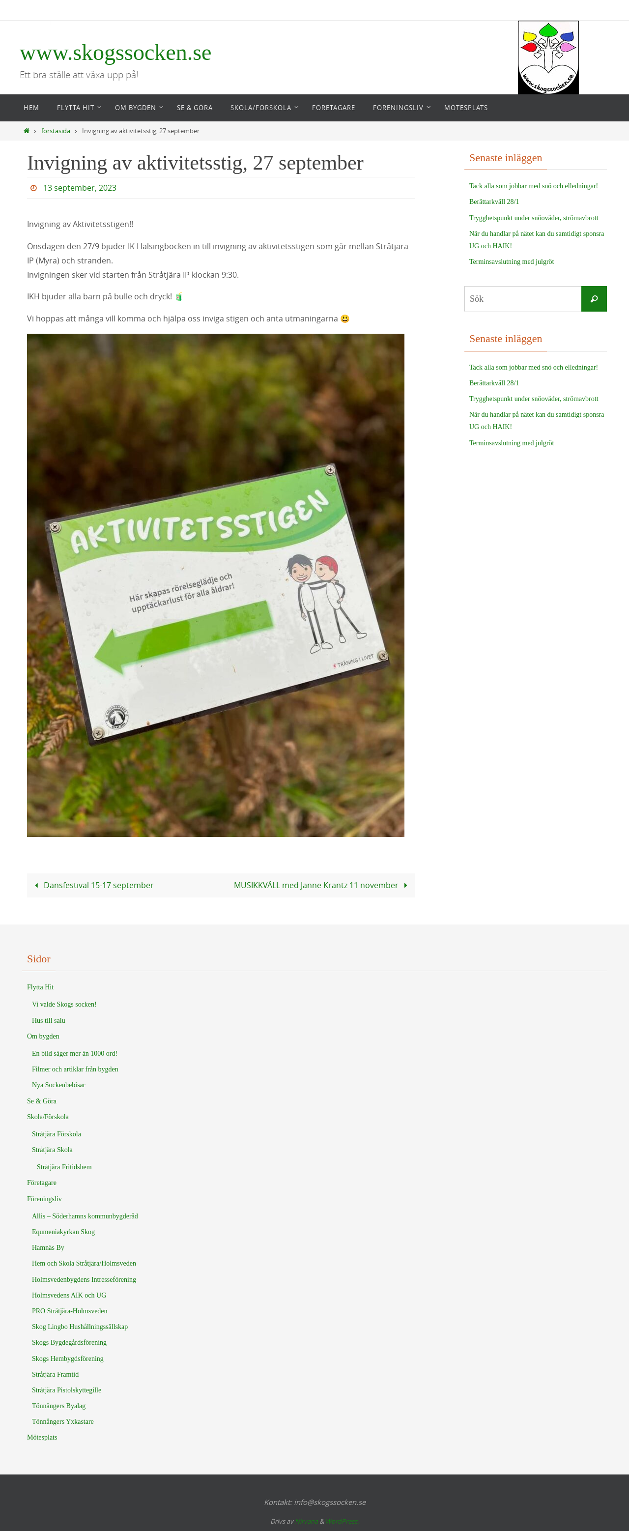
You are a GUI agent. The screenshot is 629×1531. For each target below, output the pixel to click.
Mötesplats (42, 1437)
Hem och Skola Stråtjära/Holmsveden (84, 1263)
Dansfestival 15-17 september (92, 885)
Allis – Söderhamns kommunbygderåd (85, 1216)
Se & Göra (42, 1101)
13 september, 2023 (79, 187)
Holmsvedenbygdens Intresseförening (84, 1279)
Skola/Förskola (48, 1117)
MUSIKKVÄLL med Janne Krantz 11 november (322, 885)
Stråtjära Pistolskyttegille (66, 1390)
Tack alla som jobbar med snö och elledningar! (533, 186)
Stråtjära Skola (52, 1150)
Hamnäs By (48, 1247)
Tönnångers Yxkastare (63, 1421)
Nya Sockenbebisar (58, 1085)
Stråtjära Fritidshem (64, 1167)
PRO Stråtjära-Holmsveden (70, 1311)
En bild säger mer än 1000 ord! (74, 1053)
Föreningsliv (44, 1199)
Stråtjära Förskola (56, 1134)
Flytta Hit (40, 987)
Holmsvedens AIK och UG (69, 1295)
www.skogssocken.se (116, 52)
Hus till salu (48, 1020)
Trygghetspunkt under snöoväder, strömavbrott (534, 218)
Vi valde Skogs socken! (64, 1004)
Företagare (42, 1182)
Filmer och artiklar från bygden (75, 1069)
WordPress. (342, 1521)
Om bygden (43, 1036)
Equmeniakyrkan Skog (63, 1232)
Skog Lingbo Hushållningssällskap (80, 1326)
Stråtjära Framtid (55, 1374)
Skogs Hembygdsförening (68, 1358)
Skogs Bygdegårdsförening (69, 1342)
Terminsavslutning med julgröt (511, 261)
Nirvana (306, 1521)
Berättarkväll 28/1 (494, 201)
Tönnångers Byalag (59, 1406)
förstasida (55, 131)
